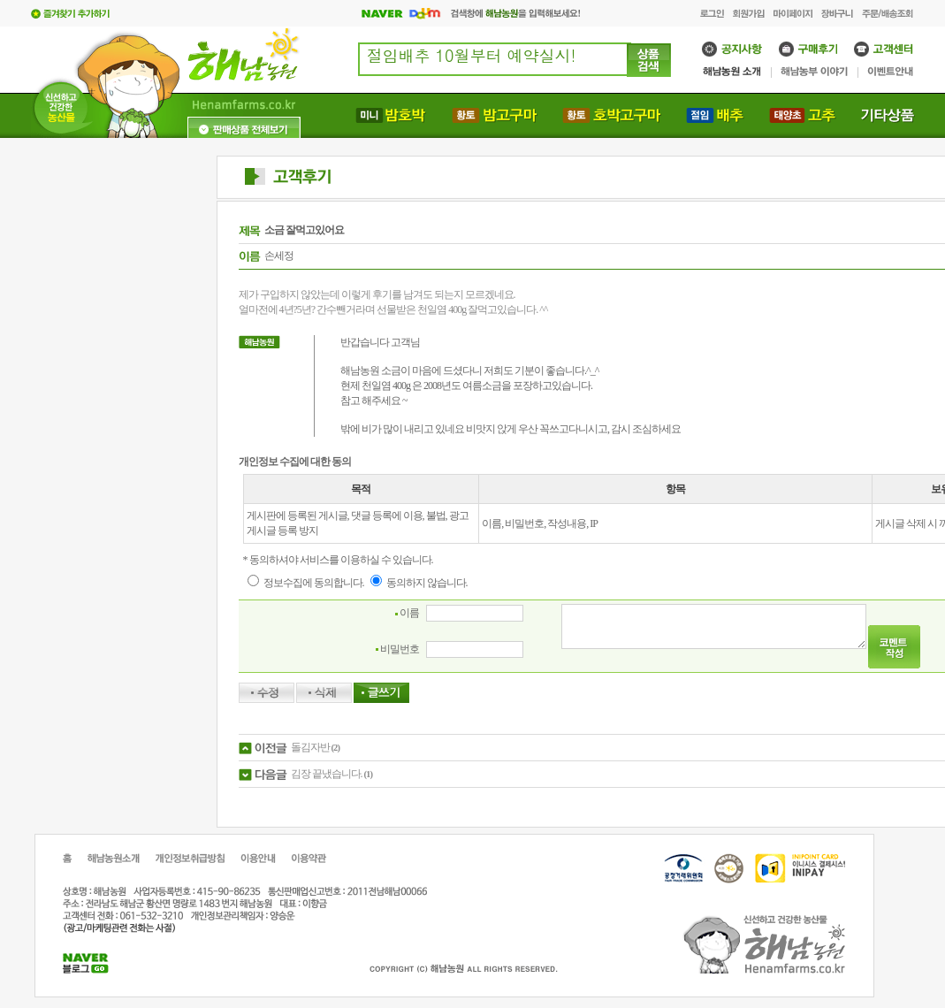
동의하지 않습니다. (419, 583)
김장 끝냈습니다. (326, 773)
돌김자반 (310, 747)
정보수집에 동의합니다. (306, 583)
